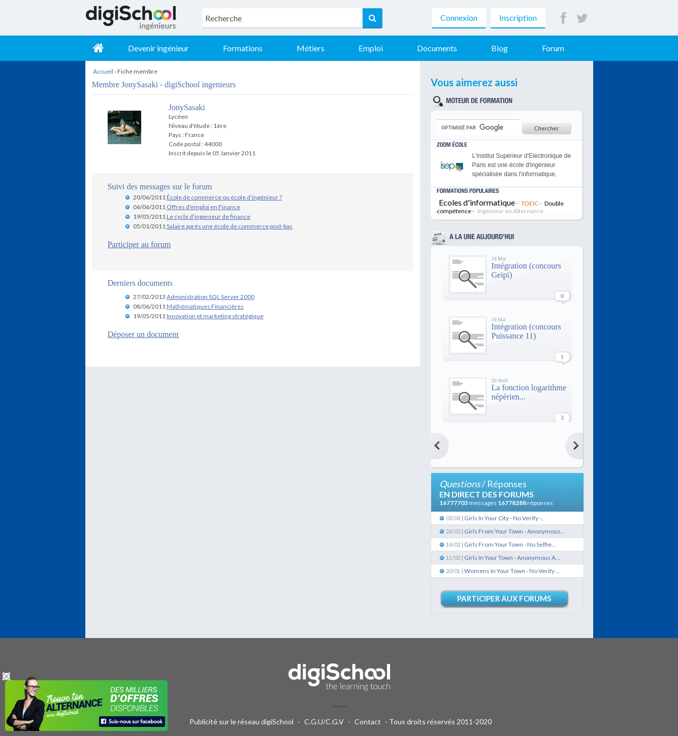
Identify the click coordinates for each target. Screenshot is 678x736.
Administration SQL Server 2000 (210, 296)
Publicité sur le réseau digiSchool (241, 721)
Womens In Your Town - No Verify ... (512, 571)
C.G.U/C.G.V (324, 721)
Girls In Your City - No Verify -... (504, 518)
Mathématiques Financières (205, 306)
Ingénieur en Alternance (510, 211)
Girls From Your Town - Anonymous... (514, 531)
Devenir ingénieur (158, 48)
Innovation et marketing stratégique (215, 316)
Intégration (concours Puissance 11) (526, 331)
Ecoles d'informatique (477, 202)
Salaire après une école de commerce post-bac (230, 226)
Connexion (458, 17)
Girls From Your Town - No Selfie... (510, 544)
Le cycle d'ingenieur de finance (208, 216)
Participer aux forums (504, 598)
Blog (499, 48)
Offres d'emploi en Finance (203, 207)
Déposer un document (143, 334)
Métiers (311, 48)
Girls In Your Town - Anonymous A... (512, 557)
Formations (243, 48)
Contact (367, 721)
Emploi (371, 48)
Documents (437, 48)
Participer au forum (139, 244)
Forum (553, 48)
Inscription (518, 17)
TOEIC (529, 203)
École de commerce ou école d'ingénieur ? (224, 197)
